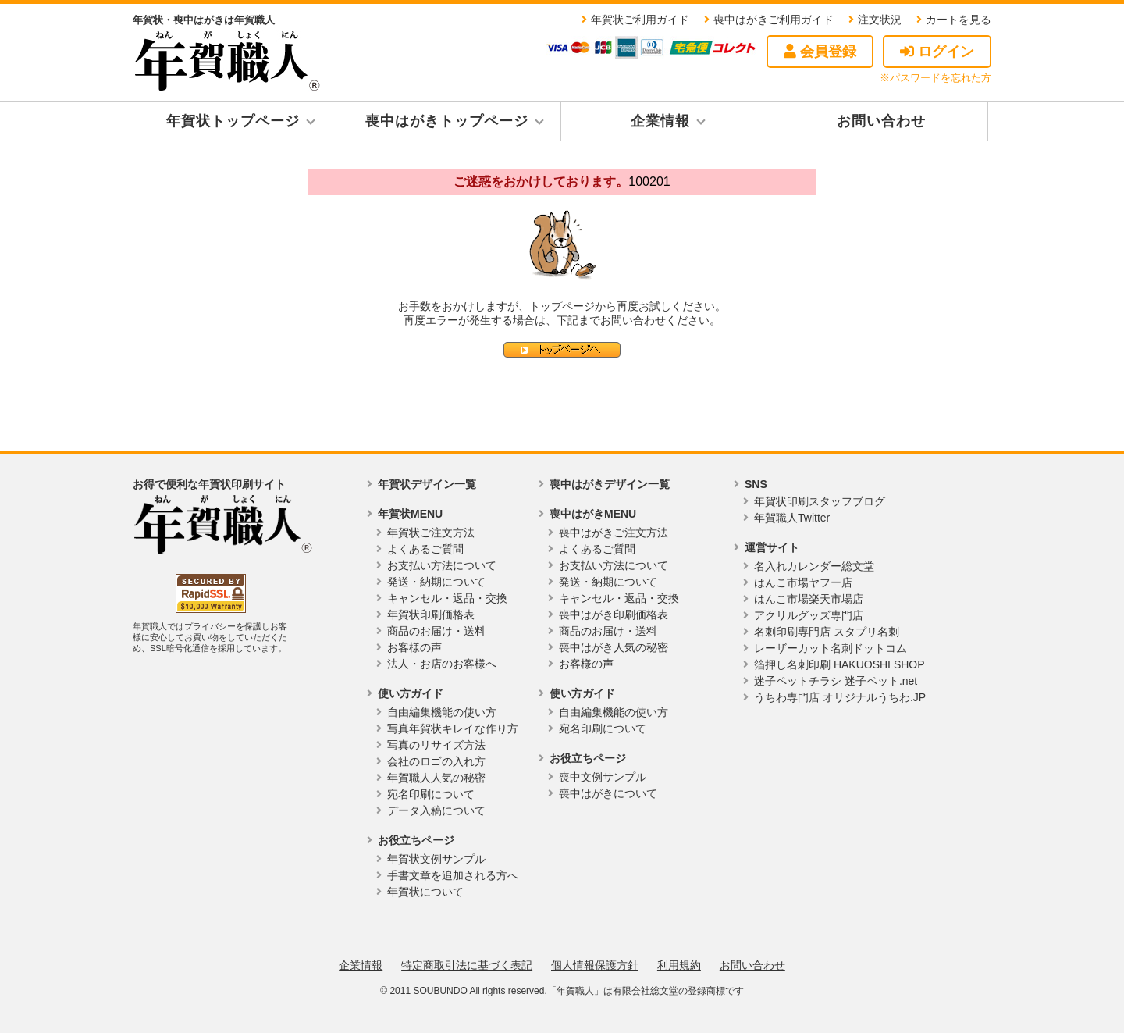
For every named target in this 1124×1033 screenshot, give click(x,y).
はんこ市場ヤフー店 (803, 582)
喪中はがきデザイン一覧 (610, 484)
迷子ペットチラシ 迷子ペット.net (835, 681)
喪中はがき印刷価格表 (613, 614)
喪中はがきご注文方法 (613, 532)
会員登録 (820, 51)
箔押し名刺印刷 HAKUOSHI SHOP (839, 664)
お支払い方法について (441, 565)
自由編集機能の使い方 (441, 712)
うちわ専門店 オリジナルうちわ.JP (840, 697)
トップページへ (562, 350)
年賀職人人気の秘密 (436, 777)
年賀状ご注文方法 (431, 532)
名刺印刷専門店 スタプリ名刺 (826, 631)
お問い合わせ (881, 121)
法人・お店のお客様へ (441, 663)
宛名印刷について (431, 794)
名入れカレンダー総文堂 (814, 566)
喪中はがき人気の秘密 (613, 647)
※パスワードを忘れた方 (935, 78)
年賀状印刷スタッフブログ (819, 501)
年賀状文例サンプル (436, 859)
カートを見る (958, 19)
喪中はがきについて (608, 793)
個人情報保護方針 (594, 965)
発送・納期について (436, 581)
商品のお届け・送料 (436, 631)
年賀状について (425, 891)
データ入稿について (436, 810)
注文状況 (880, 19)
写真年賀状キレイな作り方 (452, 728)
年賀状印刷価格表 (431, 614)
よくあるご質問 (425, 549)
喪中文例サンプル (602, 777)
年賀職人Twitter (792, 517)
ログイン (937, 51)
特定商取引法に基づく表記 (466, 965)
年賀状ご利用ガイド (640, 19)
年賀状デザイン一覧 (427, 484)
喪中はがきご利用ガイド (773, 19)
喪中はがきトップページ (446, 121)
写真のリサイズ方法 (436, 745)
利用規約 (679, 965)
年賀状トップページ (233, 121)
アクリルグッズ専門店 (808, 615)
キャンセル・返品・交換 (447, 598)
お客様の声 (414, 647)
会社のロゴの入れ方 (436, 761)
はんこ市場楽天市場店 (808, 599)
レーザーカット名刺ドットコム (830, 648)
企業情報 (660, 121)
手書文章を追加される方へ (452, 875)
